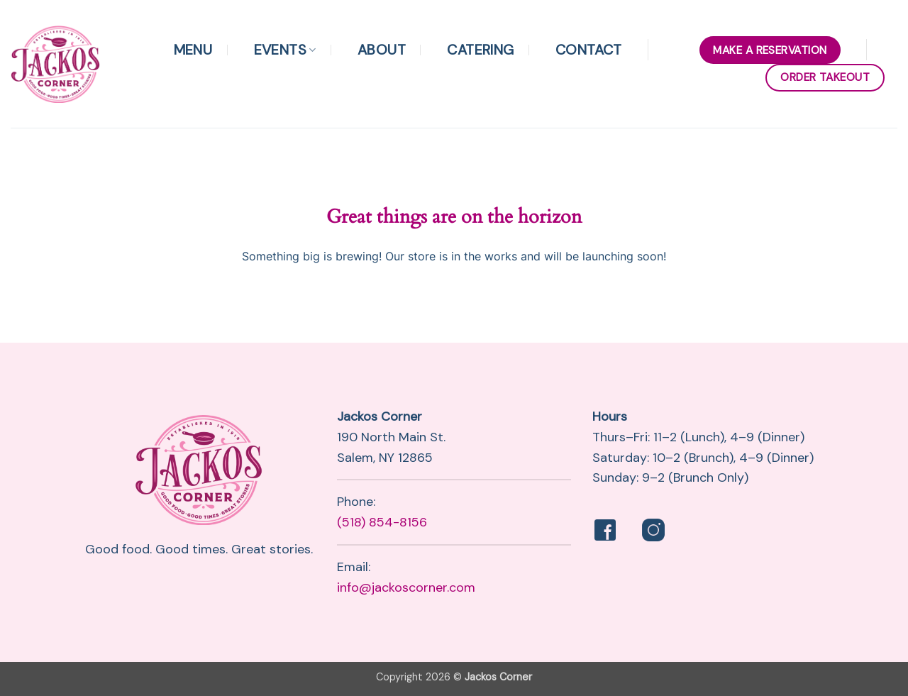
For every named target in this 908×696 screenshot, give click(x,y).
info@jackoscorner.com (406, 587)
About (382, 49)
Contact (588, 49)
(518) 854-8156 (382, 522)
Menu (193, 49)
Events (285, 49)
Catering (480, 49)
